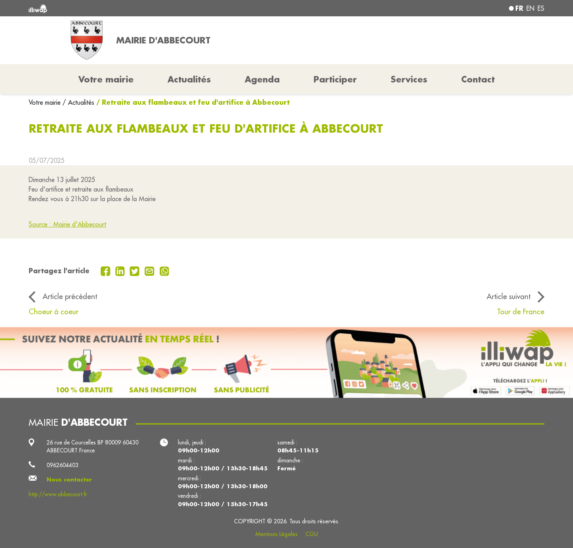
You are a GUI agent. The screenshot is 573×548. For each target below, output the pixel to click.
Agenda (262, 79)
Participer (335, 79)
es (541, 8)
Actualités (189, 79)
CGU (312, 534)
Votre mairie (45, 102)
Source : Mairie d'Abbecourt (67, 224)
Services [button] (409, 79)
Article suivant (508, 296)
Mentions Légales (276, 534)
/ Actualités (78, 102)
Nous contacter (69, 479)
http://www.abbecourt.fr (58, 494)
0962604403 (62, 465)
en (530, 8)
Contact (478, 79)
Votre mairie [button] (106, 79)
